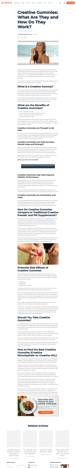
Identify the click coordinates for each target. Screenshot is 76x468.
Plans (23, 2)
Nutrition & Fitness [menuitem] (20, 465)
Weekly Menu (17, 2)
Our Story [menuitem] (9, 465)
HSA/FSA (34, 2)
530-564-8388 (34, 465)
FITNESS (30, 31)
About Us (28, 2)
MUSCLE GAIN (25, 31)
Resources (39, 2)
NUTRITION (20, 31)
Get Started (70, 2)
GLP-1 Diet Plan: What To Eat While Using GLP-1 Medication (29, 451)
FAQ (45, 2)
